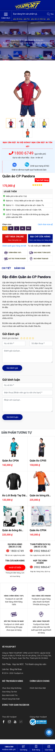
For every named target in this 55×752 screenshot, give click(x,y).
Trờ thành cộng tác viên (35, 664)
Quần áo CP (29, 43)
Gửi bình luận (12, 417)
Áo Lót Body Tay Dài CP (13, 495)
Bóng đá (23, 40)
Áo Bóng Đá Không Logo (12, 43)
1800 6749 (22, 153)
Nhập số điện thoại (15, 568)
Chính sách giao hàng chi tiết (14, 246)
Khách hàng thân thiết (11, 699)
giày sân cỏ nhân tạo (38, 19)
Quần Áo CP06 (10, 460)
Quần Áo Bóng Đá (36, 40)
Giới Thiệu (6, 664)
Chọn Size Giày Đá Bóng (11, 688)
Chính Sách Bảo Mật (38, 688)
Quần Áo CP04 (38, 530)
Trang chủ (14, 40)
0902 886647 (42, 551)
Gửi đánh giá (12, 368)
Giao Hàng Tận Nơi (9, 692)
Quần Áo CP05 (38, 460)
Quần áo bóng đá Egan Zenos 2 (39, 495)
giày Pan (27, 19)
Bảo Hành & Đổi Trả (9, 695)
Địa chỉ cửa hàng (41, 238)
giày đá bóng (17, 19)
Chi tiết (6, 268)
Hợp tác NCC (18, 664)
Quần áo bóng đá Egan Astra (11, 530)
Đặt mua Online (15, 238)
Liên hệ (5, 669)
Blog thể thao (16, 669)
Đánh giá (19, 268)
